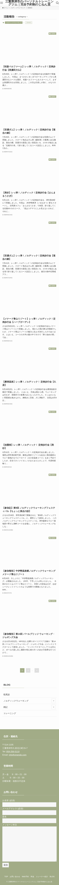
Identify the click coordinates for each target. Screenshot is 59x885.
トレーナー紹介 (42, 877)
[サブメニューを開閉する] (53, 701)
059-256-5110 (13, 751)
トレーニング (9, 713)
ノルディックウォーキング (14, 22)
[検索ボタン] (57, 3)
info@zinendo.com (17, 755)
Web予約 (25, 877)
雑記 (29, 707)
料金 (32, 877)
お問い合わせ (15, 877)
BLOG (52, 877)
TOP (6, 877)
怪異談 (6, 694)
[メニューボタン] (1, 3)
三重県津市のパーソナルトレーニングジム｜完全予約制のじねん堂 (29, 3)
